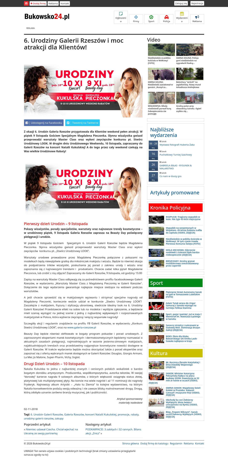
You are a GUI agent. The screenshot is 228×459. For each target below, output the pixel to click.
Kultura (158, 353)
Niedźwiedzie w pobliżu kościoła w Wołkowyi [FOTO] (159, 60)
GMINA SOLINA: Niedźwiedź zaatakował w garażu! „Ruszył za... (160, 85)
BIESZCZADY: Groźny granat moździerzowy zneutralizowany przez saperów (182, 263)
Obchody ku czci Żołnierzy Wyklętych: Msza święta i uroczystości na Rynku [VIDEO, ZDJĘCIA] (182, 403)
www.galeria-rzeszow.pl (81, 327)
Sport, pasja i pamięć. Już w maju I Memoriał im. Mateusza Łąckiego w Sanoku (184, 316)
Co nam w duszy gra (176, 175)
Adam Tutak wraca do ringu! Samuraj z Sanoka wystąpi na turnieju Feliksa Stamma (181, 305)
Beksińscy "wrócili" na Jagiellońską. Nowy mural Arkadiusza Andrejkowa (188, 85)
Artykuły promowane (175, 192)
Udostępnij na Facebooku (44, 123)
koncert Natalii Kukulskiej (100, 414)
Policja (167, 19)
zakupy (59, 418)
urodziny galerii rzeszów (38, 418)
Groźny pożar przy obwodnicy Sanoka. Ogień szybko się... (188, 109)
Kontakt (65, 3)
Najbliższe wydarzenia (163, 132)
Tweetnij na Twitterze (82, 123)
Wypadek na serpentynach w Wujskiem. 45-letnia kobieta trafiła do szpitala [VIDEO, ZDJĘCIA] (184, 230)
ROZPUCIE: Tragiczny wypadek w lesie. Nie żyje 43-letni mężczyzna (183, 218)
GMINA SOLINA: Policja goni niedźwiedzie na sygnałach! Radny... (187, 60)
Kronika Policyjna (170, 207)
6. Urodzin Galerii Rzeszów (47, 414)
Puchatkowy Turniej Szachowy (176, 153)
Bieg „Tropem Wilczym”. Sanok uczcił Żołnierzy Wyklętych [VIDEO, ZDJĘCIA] (184, 414)
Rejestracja (197, 3)
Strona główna (130, 443)
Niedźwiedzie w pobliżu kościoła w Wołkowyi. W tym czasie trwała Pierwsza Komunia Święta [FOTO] (184, 241)
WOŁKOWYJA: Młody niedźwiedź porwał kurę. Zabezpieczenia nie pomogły (160, 110)
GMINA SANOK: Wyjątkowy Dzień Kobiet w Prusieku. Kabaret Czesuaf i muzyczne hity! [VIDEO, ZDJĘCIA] (183, 391)
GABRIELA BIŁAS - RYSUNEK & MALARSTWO (176, 165)
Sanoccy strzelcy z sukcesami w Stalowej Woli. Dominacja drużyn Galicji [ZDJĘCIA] (183, 327)
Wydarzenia (182, 17)
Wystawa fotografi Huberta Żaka (176, 143)
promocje (123, 414)
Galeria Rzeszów (74, 414)
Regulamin (176, 443)
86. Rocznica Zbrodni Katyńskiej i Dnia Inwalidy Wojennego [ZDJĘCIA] (183, 365)
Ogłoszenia (121, 17)
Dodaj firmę (38, 3)
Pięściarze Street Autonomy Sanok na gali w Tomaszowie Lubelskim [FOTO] (184, 294)
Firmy (136, 19)
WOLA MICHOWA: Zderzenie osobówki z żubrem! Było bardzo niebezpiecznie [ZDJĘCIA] (183, 252)
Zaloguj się (181, 3)
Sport (151, 19)
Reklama (53, 3)
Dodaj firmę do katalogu (154, 443)
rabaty (134, 414)
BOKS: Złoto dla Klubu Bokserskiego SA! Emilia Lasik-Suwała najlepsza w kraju (182, 338)
